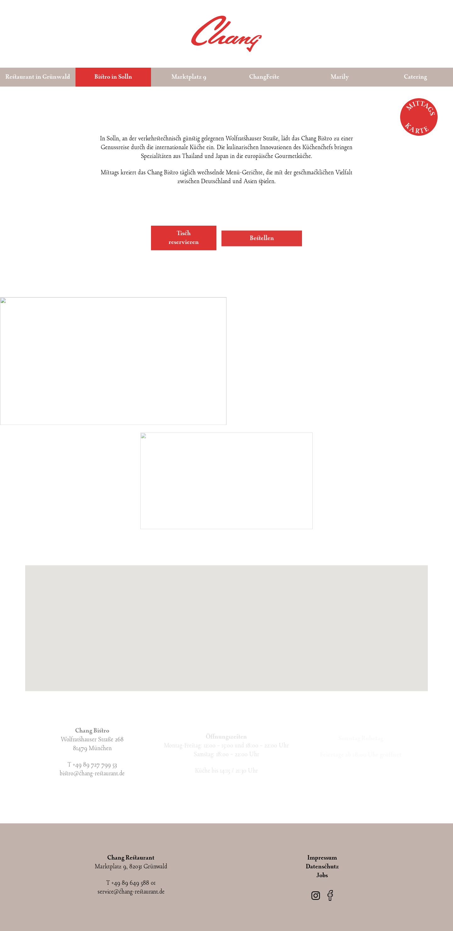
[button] (226, 624)
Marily (340, 77)
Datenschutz (322, 866)
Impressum (322, 858)
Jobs (322, 875)
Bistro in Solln (113, 77)
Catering (415, 77)
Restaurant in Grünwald (37, 77)
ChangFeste (264, 77)
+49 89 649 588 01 (133, 883)
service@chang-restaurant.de (131, 892)
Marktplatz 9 (188, 77)
